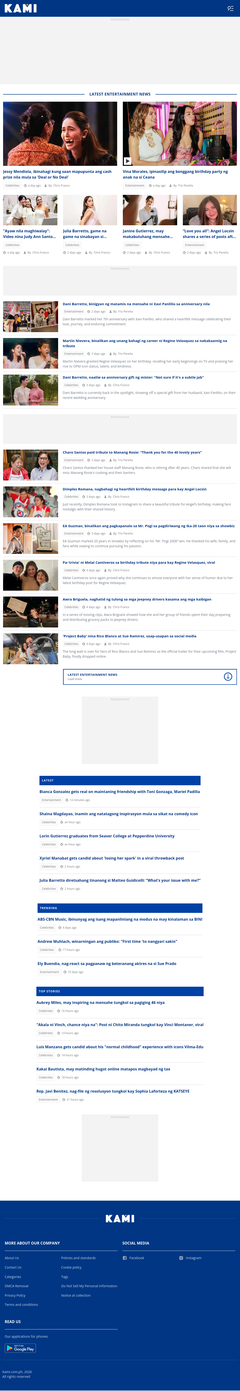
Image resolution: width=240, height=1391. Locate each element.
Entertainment (134, 186)
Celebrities (12, 186)
